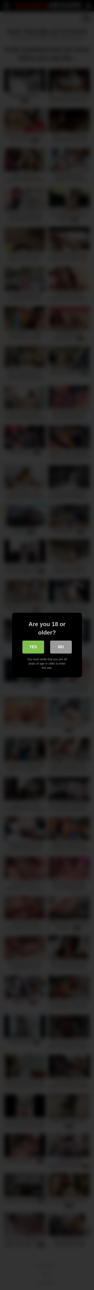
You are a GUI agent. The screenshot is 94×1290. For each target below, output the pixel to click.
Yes (33, 647)
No (61, 647)
